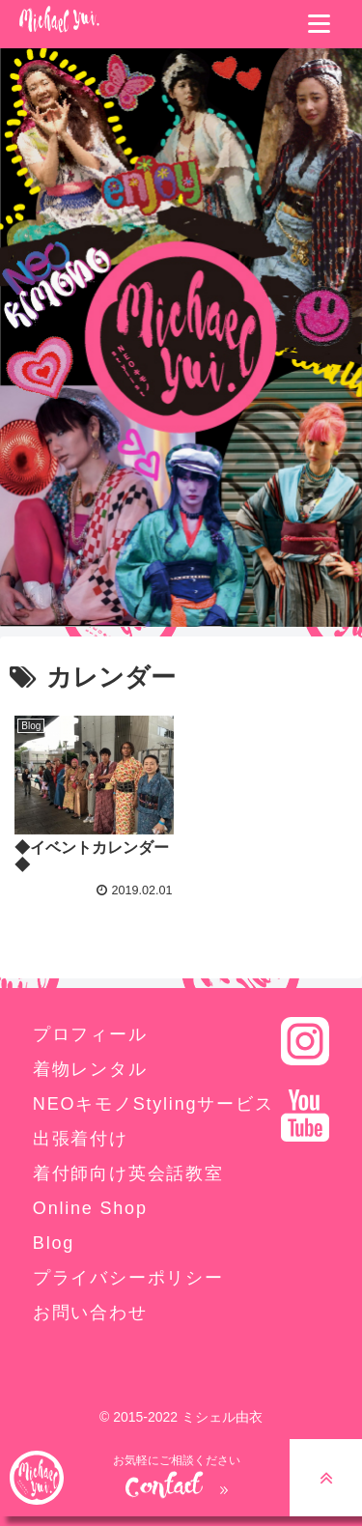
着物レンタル (90, 1069)
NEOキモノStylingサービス (153, 1104)
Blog (53, 1243)
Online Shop (90, 1208)
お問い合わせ (90, 1312)
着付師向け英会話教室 (128, 1173)
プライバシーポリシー (128, 1277)
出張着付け (80, 1138)
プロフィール (90, 1034)
